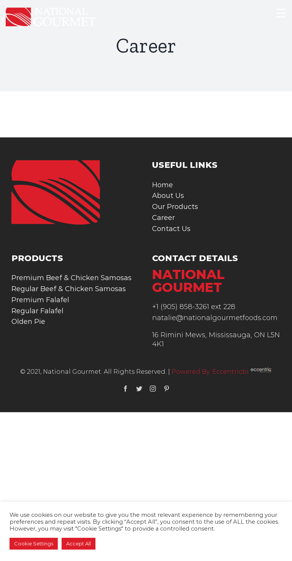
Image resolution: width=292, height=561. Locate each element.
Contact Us (171, 229)
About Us (168, 195)
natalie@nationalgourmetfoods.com (215, 318)
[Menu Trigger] (281, 13)
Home (162, 185)
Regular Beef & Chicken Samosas (68, 289)
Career (163, 218)
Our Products (175, 206)
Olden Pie (28, 321)
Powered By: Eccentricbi (221, 371)
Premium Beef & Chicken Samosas (71, 278)
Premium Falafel (40, 300)
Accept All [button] (78, 543)
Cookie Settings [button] (33, 543)
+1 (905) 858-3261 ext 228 (193, 307)
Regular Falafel (37, 311)
